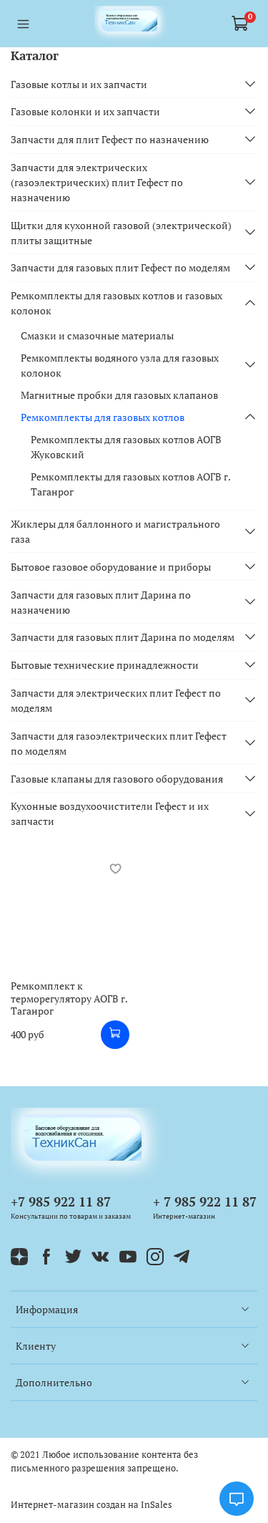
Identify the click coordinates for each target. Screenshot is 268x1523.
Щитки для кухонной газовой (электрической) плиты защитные (121, 232)
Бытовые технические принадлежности (105, 665)
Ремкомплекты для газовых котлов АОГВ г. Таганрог (130, 484)
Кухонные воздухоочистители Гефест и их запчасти (110, 813)
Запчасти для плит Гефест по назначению (110, 139)
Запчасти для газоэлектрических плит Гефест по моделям (119, 743)
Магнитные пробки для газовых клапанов (119, 395)
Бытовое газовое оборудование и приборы (111, 567)
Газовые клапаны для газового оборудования (117, 778)
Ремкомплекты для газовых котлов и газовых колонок (116, 303)
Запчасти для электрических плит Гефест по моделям (116, 700)
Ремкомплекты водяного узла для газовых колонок (120, 365)
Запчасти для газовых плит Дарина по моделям (122, 637)
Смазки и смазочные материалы (97, 335)
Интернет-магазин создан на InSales (91, 1505)
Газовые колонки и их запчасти (85, 111)
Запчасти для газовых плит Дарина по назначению (101, 602)
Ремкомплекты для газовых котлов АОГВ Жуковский (126, 446)
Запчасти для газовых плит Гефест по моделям (120, 267)
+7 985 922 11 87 (61, 1201)
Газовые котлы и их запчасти (79, 84)
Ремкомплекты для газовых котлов (102, 417)
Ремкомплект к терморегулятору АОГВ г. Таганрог (69, 998)
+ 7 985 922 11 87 (205, 1201)
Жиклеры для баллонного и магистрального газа (115, 531)
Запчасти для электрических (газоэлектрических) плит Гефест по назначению (97, 182)
